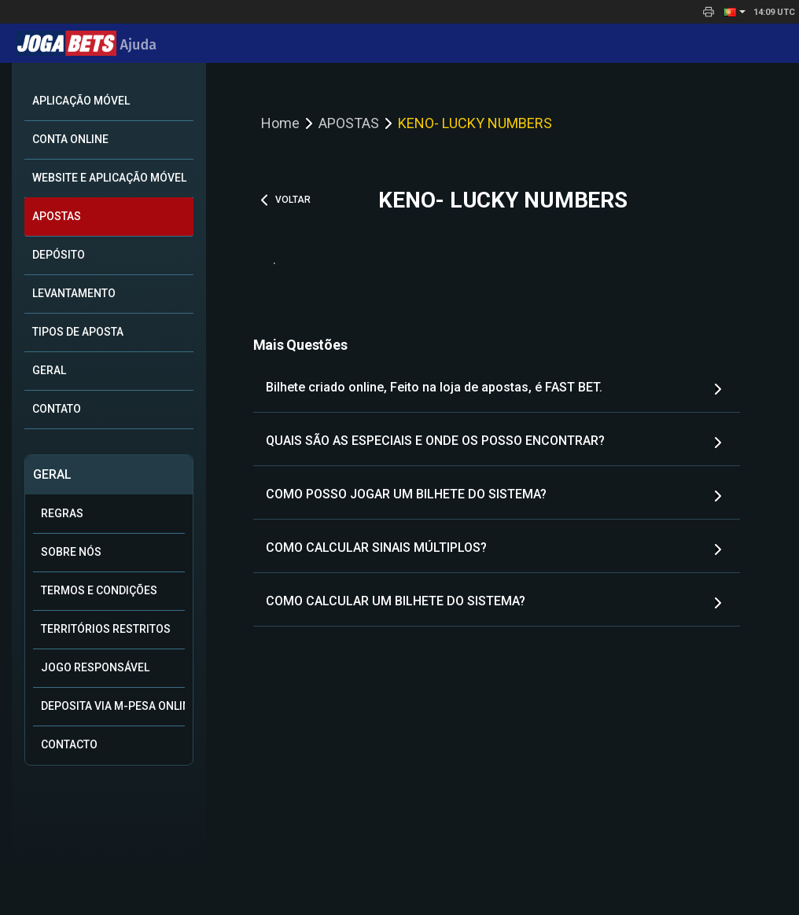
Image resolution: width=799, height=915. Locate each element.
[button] (734, 12)
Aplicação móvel (81, 100)
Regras (62, 513)
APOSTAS (56, 216)
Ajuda (86, 44)
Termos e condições (99, 590)
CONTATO (56, 408)
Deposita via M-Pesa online (113, 706)
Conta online (70, 139)
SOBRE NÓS (71, 552)
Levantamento (74, 293)
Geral (49, 370)
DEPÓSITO (58, 254)
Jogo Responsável (95, 667)
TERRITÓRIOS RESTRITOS (106, 629)
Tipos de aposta (77, 331)
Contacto (69, 744)
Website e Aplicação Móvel (109, 177)
